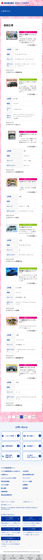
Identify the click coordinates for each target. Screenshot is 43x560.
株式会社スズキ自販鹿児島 (22, 3)
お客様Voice (4, 474)
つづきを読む (31, 45)
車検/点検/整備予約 (6, 495)
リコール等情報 (31, 529)
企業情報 (25, 485)
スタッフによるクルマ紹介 (8, 478)
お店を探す (26, 471)
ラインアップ (26, 478)
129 (25, 417)
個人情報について (6, 504)
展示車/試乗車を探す (28, 474)
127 (17, 417)
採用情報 (25, 488)
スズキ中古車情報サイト (9, 538)
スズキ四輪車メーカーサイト (9, 518)
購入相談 (3, 488)
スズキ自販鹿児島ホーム (8, 468)
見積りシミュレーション (31, 518)
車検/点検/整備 (5, 481)
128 (21, 417)
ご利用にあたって (28, 502)
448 (33, 417)
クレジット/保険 (27, 481)
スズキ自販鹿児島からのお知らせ (10, 471)
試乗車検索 (4, 491)
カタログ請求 (5, 485)
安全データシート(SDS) (8, 502)
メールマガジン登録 (9, 529)
